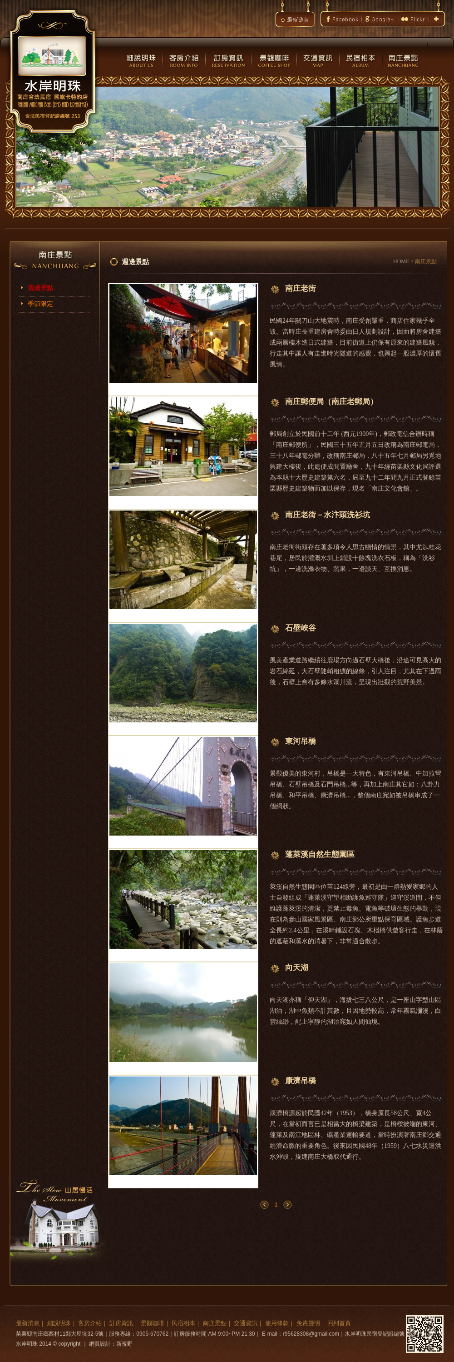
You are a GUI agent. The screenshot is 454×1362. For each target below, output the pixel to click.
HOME (401, 261)
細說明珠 (59, 1323)
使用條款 (277, 1323)
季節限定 (40, 303)
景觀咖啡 (152, 1323)
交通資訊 (245, 1323)
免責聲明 (308, 1323)
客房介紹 (90, 1323)
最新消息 (27, 1323)
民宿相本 (183, 1323)
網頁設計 (100, 1344)
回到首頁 (339, 1323)
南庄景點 (215, 1323)
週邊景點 (40, 288)
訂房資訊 (121, 1323)
